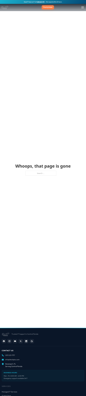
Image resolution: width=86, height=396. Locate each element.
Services (6, 386)
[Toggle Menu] (82, 7)
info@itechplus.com (12, 360)
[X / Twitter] (21, 341)
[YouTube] (15, 341)
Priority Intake (47, 7)
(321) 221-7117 (41, 2)
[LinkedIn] (26, 341)
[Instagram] (9, 341)
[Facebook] (4, 341)
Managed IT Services (9, 392)
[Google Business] (32, 341)
